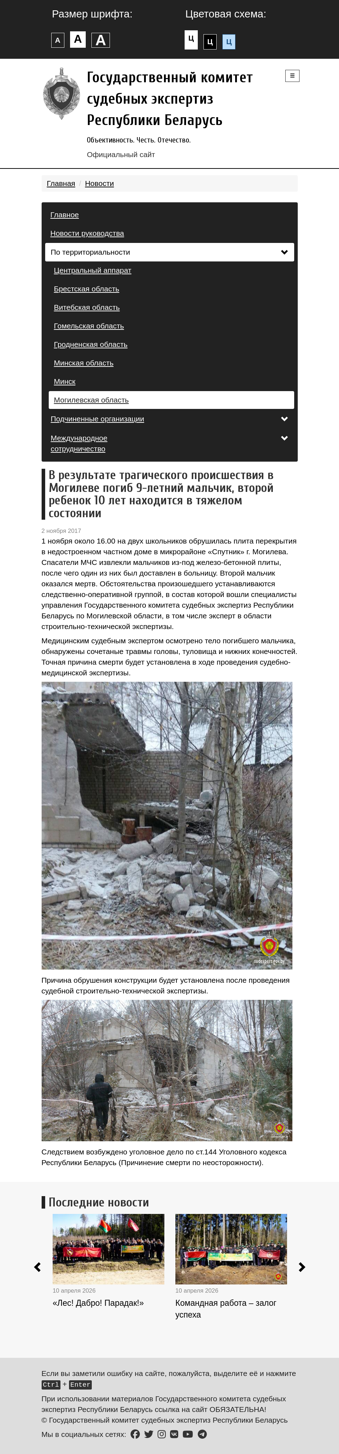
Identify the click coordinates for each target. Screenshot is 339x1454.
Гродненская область (91, 344)
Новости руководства (87, 233)
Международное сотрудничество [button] (169, 443)
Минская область (84, 363)
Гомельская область (89, 326)
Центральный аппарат (93, 270)
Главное (65, 215)
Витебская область (87, 307)
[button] (38, 1268)
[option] (114, 1280)
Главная (61, 183)
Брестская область (87, 289)
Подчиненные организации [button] (169, 419)
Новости (99, 183)
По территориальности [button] (169, 252)
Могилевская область (91, 400)
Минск (65, 381)
